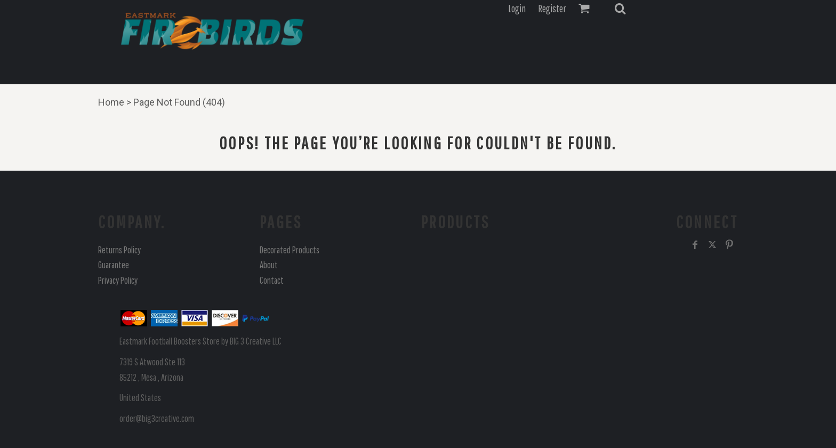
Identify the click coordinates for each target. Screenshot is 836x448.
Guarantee (113, 264)
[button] (620, 8)
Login (517, 8)
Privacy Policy (118, 280)
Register (552, 8)
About (269, 264)
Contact (272, 280)
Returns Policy (119, 249)
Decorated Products (289, 249)
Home (111, 102)
